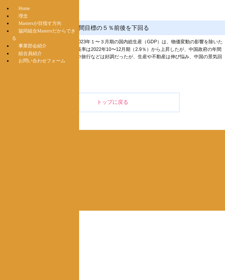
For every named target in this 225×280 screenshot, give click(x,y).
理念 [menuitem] (23, 15)
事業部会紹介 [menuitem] (32, 45)
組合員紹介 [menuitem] (30, 53)
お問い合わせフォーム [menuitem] (41, 60)
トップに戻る (112, 102)
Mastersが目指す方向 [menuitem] (40, 23)
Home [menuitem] (24, 8)
